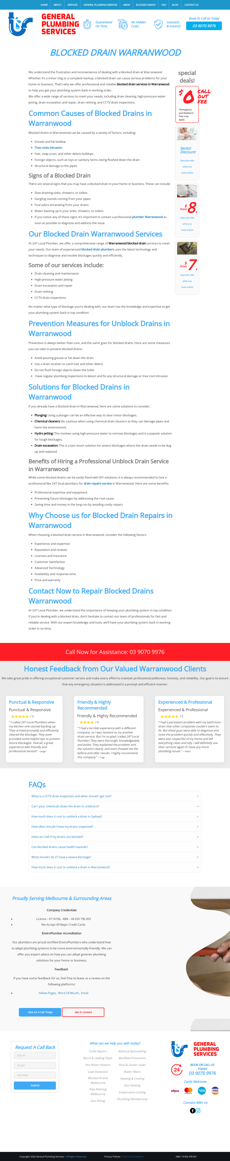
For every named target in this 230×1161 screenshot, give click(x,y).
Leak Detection (98, 1072)
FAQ (163, 4)
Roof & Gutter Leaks (132, 1065)
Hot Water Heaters (97, 1065)
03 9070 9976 (204, 25)
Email (84, 993)
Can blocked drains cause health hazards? (60, 847)
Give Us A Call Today (40, 1012)
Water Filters (132, 1072)
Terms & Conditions (133, 1156)
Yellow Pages (47, 993)
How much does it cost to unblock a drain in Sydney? (67, 816)
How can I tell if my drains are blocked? (57, 837)
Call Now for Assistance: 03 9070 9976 (115, 652)
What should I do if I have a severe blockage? (61, 857)
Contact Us (191, 4)
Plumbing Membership (132, 1099)
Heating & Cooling (132, 1078)
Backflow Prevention (132, 1058)
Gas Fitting (98, 1101)
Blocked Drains (145, 4)
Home (43, 4)
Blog (175, 4)
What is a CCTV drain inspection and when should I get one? (71, 796)
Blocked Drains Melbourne (98, 1080)
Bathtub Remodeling (132, 1051)
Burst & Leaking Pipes (97, 1058)
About (57, 4)
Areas (126, 4)
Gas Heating (132, 1085)
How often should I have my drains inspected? (62, 827)
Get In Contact (83, 1012)
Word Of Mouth (68, 993)
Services (72, 4)
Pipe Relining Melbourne (97, 1091)
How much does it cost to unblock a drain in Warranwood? (71, 867)
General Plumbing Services (100, 4)
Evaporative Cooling (132, 1092)
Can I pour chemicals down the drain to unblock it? (65, 806)
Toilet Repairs (98, 1051)
